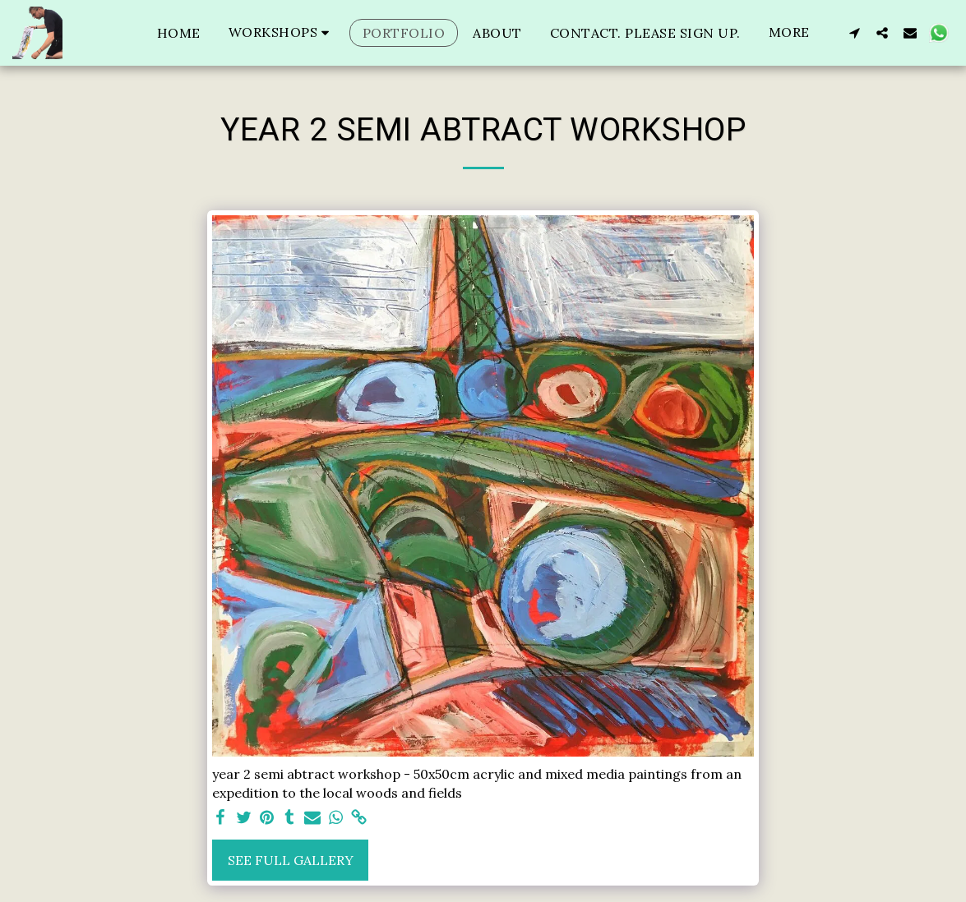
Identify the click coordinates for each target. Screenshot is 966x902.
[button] (281, 32)
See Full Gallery (291, 860)
